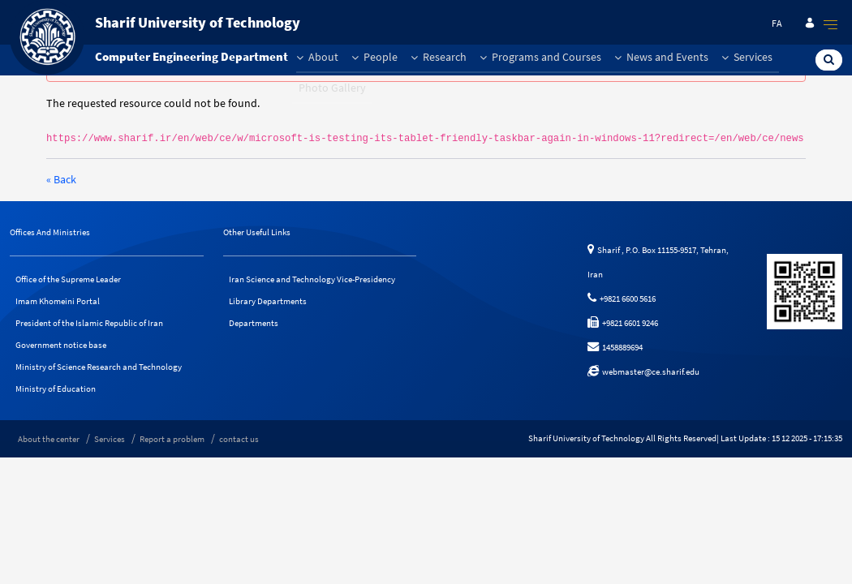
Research (439, 56)
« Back (61, 179)
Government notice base (60, 344)
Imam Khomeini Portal (57, 301)
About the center (49, 438)
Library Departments (268, 301)
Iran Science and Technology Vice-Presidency (312, 279)
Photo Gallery (332, 87)
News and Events (661, 56)
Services (746, 56)
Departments (253, 322)
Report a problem (172, 438)
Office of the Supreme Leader (68, 279)
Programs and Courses (540, 56)
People (374, 56)
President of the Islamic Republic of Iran (89, 322)
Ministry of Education (55, 388)
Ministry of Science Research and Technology (98, 366)
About (317, 56)
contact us (239, 438)
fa (777, 23)
